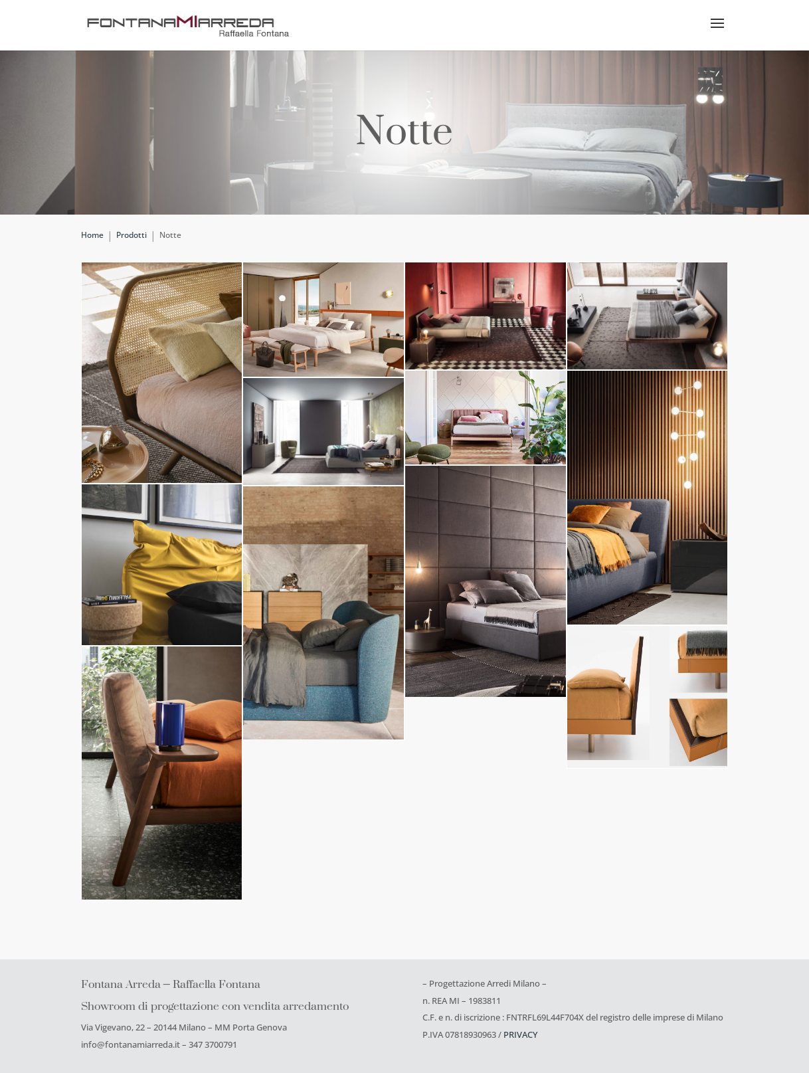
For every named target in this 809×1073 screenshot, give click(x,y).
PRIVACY (520, 1034)
